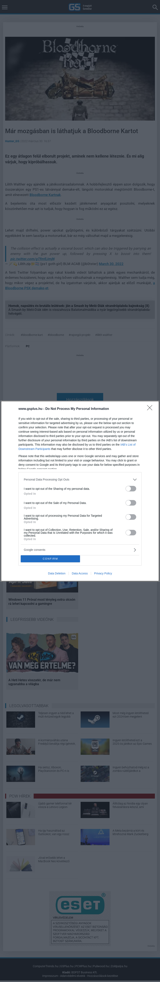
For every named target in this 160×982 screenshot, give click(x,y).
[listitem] (80, 479)
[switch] (131, 488)
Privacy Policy (103, 573)
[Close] (151, 409)
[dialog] (80, 491)
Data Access (80, 573)
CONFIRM (50, 558)
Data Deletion (56, 573)
